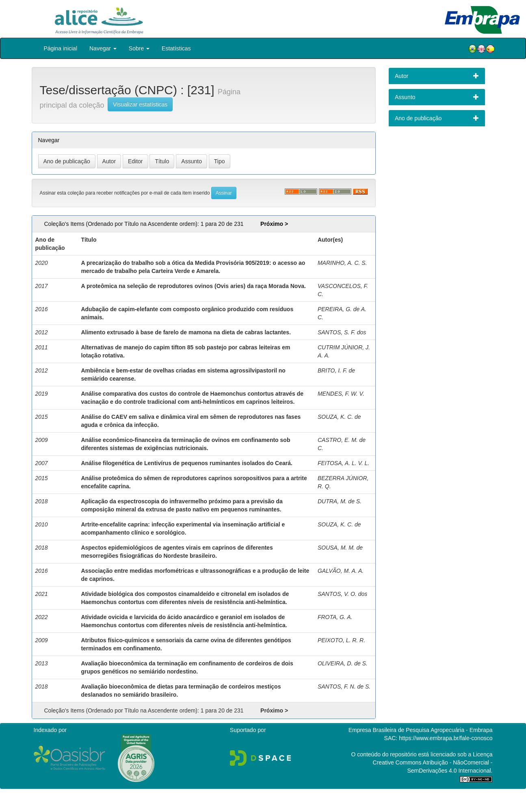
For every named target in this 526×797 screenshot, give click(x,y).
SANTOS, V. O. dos (342, 594)
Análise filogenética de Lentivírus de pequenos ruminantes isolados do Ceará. (186, 463)
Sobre (139, 48)
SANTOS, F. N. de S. (344, 686)
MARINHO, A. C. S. (342, 263)
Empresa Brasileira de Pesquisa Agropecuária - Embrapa (421, 730)
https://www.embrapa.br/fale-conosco (445, 738)
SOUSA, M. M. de (340, 547)
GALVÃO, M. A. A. (341, 570)
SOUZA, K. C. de (339, 417)
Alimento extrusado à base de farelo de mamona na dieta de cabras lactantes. (186, 332)
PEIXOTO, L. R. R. (341, 640)
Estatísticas (176, 48)
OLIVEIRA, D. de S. (343, 663)
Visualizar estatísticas (140, 104)
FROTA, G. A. (335, 617)
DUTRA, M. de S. (339, 501)
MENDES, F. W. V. (341, 393)
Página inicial (61, 48)
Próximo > (274, 224)
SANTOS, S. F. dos (342, 332)
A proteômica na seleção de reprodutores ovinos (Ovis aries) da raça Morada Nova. (193, 286)
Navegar (103, 48)
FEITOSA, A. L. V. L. (343, 463)
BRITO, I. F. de (336, 370)
